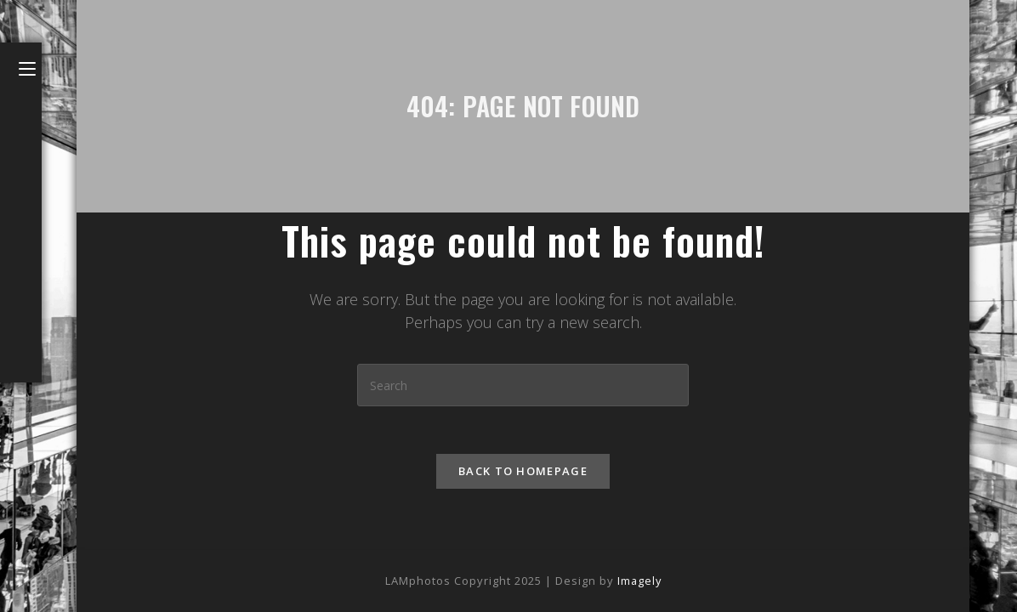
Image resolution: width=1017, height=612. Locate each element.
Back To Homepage (523, 474)
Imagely (639, 580)
